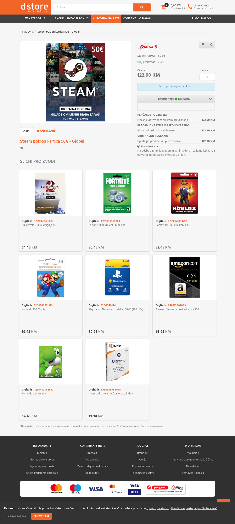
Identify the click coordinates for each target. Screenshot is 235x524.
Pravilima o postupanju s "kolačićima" (194, 508)
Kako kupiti (92, 473)
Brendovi (142, 453)
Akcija (142, 459)
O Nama (42, 453)
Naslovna (28, 31)
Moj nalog (201, 18)
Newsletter (193, 466)
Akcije (59, 18)
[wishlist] (203, 44)
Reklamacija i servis (143, 473)
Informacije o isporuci (42, 459)
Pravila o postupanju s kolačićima (193, 459)
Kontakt (129, 18)
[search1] (142, 7)
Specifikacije (46, 131)
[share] (211, 44)
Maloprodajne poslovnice (92, 466)
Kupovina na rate (106, 18)
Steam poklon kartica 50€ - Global (59, 31)
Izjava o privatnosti (42, 466)
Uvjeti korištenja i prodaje (42, 473)
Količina (204, 71)
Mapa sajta (92, 459)
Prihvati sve (41, 516)
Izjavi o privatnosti (157, 508)
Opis (26, 131)
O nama (145, 18)
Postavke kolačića (16, 516)
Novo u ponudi (78, 18)
